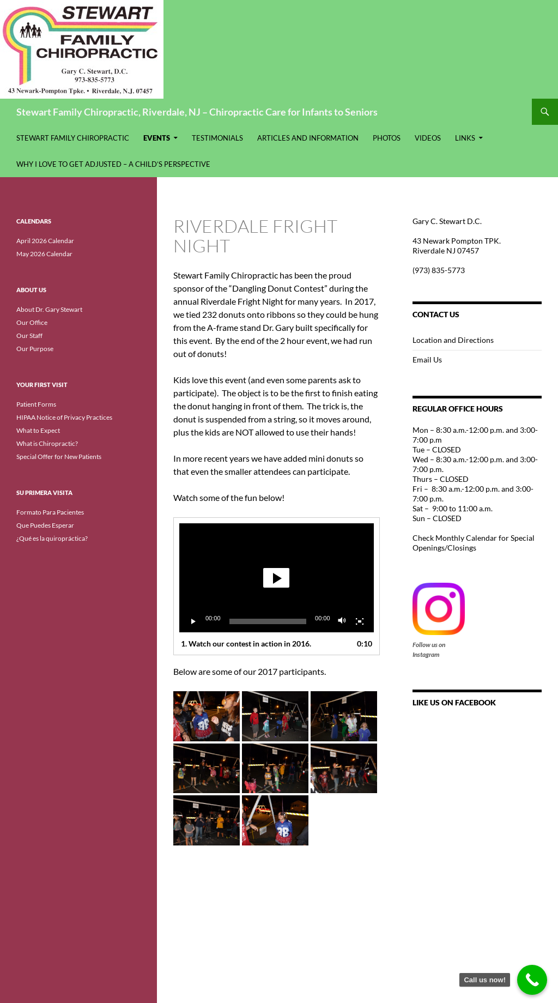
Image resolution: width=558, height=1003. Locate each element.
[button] (276, 578)
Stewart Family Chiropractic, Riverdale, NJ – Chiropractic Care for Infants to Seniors (197, 112)
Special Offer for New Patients (58, 456)
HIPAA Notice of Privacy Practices (64, 417)
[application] (276, 577)
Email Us (427, 359)
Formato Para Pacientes (50, 512)
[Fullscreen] (359, 621)
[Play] (193, 621)
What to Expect (38, 430)
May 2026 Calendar (44, 254)
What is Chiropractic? (47, 443)
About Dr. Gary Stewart (49, 309)
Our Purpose (34, 349)
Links (465, 138)
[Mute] (342, 621)
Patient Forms (36, 404)
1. (246, 643)
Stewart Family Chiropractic (72, 138)
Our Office (31, 322)
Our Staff (29, 335)
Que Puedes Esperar (45, 525)
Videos (428, 138)
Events (156, 138)
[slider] (267, 621)
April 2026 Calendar (45, 241)
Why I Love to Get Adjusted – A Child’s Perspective (113, 164)
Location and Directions (453, 340)
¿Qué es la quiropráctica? (52, 538)
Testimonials (217, 138)
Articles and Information (308, 138)
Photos (387, 138)
